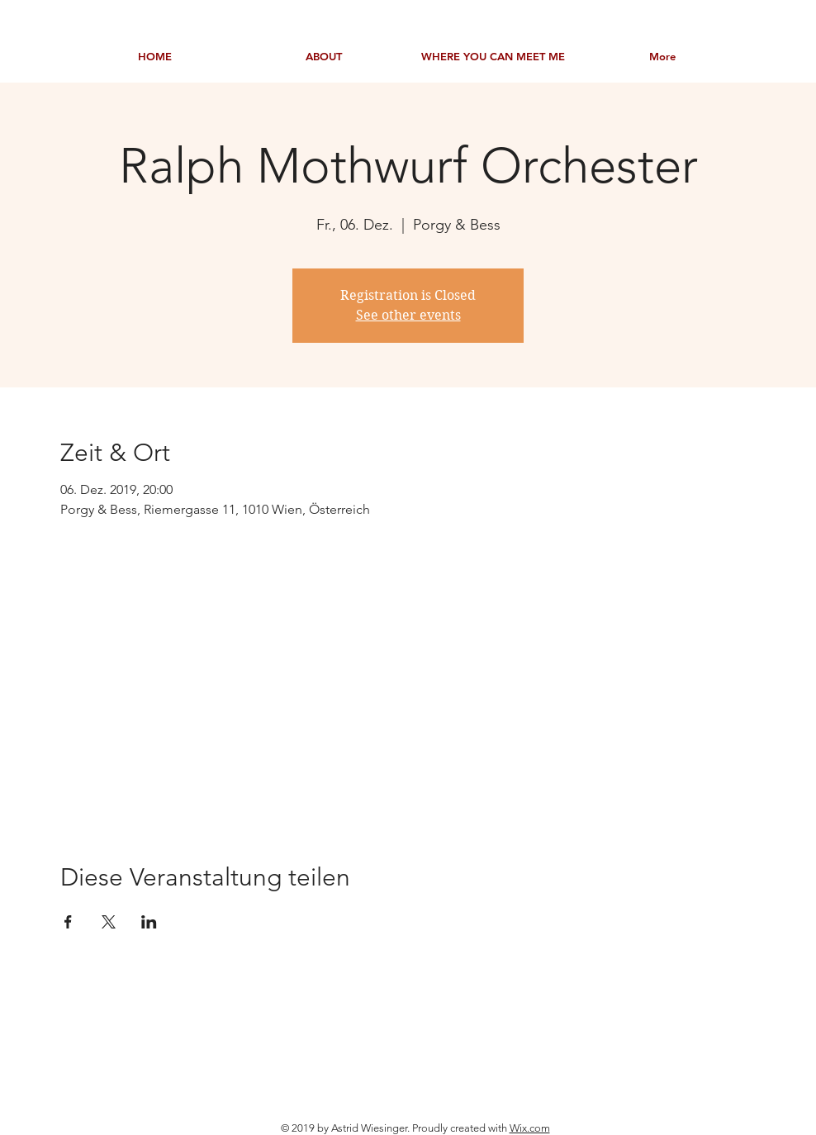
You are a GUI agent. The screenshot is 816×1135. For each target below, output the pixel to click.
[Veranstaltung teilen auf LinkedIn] (149, 921)
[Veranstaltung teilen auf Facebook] (68, 921)
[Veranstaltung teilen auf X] (108, 921)
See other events (408, 315)
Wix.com (530, 1128)
